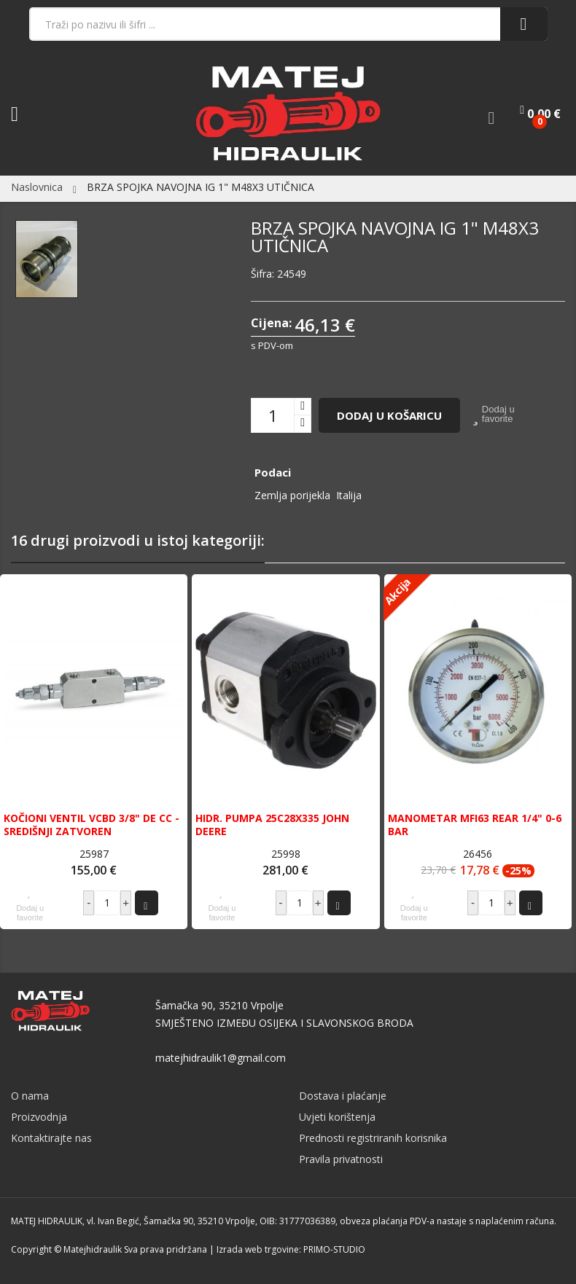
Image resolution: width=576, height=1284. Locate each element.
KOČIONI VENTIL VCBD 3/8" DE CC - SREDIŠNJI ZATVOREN (91, 825)
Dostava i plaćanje (342, 1096)
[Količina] (273, 415)
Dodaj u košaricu (389, 415)
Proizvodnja (39, 1117)
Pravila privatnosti (341, 1159)
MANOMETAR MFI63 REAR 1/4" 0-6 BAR (474, 825)
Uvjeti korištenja (337, 1117)
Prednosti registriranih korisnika (373, 1138)
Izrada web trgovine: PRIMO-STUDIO (291, 1249)
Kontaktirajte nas (51, 1138)
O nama (30, 1096)
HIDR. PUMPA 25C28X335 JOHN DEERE (272, 825)
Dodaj (144, 903)
